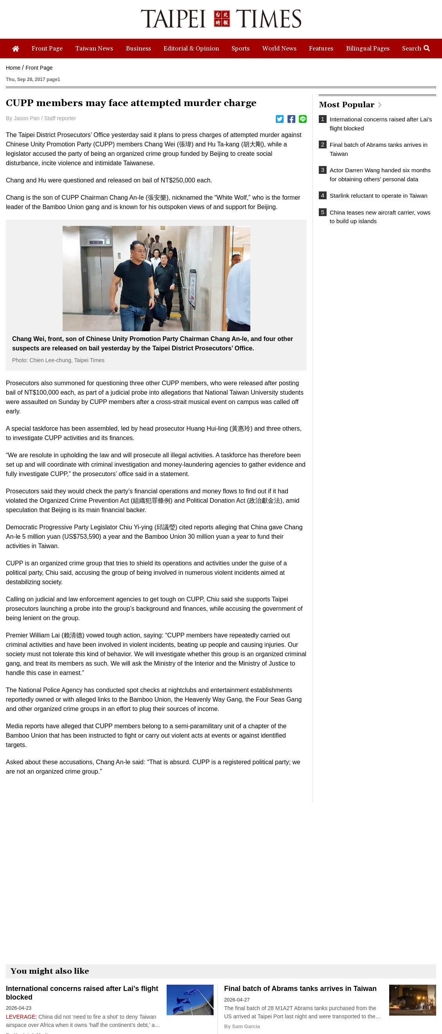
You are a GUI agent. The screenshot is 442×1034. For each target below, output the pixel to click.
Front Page (38, 68)
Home (13, 68)
